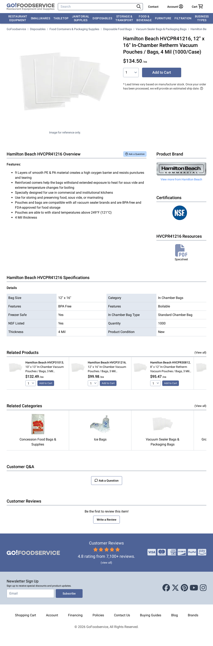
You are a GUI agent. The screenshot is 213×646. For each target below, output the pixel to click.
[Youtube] (194, 588)
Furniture (163, 18)
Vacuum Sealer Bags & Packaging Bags (161, 29)
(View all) (200, 352)
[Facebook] (166, 588)
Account (52, 615)
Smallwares (40, 18)
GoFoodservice (16, 29)
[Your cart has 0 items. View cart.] (197, 7)
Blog (174, 615)
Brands (193, 615)
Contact (153, 6)
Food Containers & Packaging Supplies (74, 29)
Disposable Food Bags (117, 29)
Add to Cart (161, 72)
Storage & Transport (124, 18)
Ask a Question (135, 153)
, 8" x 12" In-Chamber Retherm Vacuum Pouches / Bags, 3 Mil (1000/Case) (170, 367)
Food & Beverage (144, 18)
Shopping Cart (25, 615)
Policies (98, 615)
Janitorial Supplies (80, 18)
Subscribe (69, 593)
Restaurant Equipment (17, 18)
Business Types (202, 18)
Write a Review (106, 519)
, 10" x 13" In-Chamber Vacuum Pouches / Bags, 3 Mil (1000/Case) (44, 367)
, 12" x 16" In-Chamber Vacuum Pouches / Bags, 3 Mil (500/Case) (107, 367)
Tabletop (61, 18)
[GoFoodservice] (30, 6)
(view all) (106, 562)
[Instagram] (203, 588)
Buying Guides (150, 615)
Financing (75, 615)
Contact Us (122, 615)
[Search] (97, 6)
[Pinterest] (184, 588)
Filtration (183, 18)
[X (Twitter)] (175, 588)
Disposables (102, 18)
